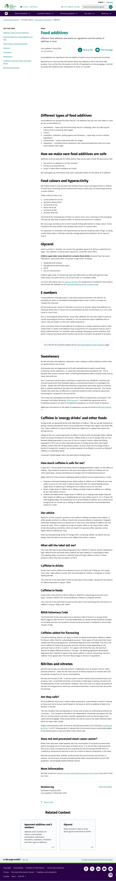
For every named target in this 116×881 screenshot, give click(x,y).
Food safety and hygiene (43, 20)
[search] (111, 7)
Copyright (7, 868)
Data (13, 876)
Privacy (6, 872)
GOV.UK (23, 877)
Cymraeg (109, 2)
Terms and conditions (55, 868)
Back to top (48, 802)
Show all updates (105, 787)
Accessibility (18, 868)
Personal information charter (22, 872)
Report (35, 7)
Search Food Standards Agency (93, 7)
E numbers (7, 52)
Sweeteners (7, 56)
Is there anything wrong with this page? (97, 859)
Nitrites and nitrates (11, 68)
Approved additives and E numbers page (82, 284)
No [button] (27, 859)
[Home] (6, 13)
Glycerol (6, 48)
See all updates (47, 51)
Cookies (6, 876)
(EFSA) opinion (73, 400)
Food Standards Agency (11, 20)
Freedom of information (35, 868)
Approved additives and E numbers (91, 345)
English (100, 2)
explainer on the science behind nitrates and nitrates (77, 773)
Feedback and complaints (47, 872)
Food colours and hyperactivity (15, 44)
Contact (25, 7)
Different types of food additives (16, 33)
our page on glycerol (70, 282)
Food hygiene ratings (70, 6)
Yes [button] (23, 859)
